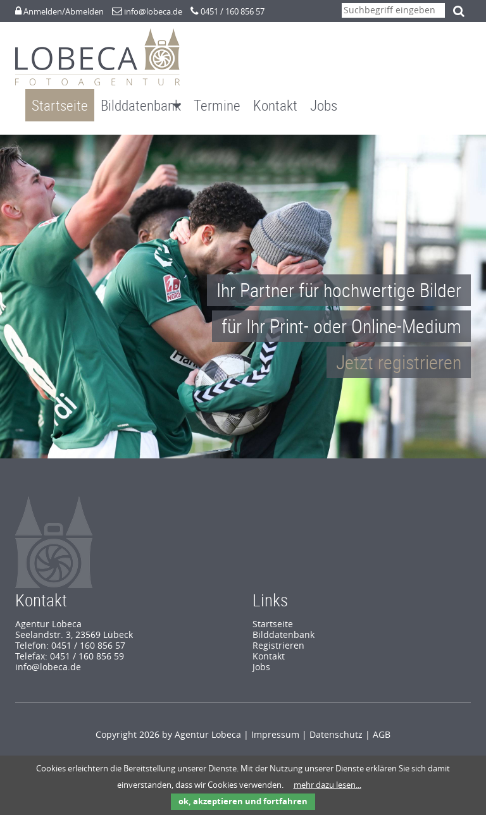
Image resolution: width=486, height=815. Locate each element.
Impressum (275, 722)
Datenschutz (336, 722)
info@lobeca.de (153, 11)
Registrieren (278, 633)
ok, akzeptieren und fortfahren (243, 801)
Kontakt (275, 105)
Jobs (323, 105)
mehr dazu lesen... (327, 785)
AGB (381, 722)
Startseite (60, 105)
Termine (217, 105)
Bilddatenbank (141, 105)
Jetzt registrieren (398, 349)
